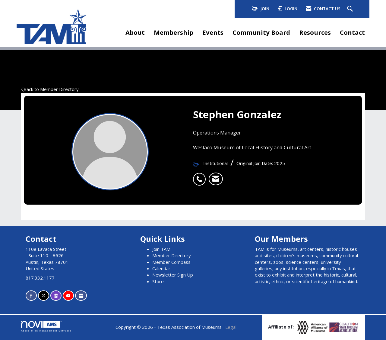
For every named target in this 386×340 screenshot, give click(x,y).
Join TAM (161, 249)
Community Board (261, 32)
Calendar (161, 268)
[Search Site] (350, 9)
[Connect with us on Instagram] (56, 295)
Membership (173, 32)
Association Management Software (46, 326)
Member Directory (171, 255)
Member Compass (171, 262)
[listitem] (201, 176)
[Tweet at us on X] (43, 295)
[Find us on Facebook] (31, 295)
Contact (352, 32)
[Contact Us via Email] (81, 295)
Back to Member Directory (50, 89)
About (135, 32)
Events (212, 32)
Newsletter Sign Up (172, 275)
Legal (230, 327)
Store (158, 281)
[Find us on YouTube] (68, 295)
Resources (315, 32)
